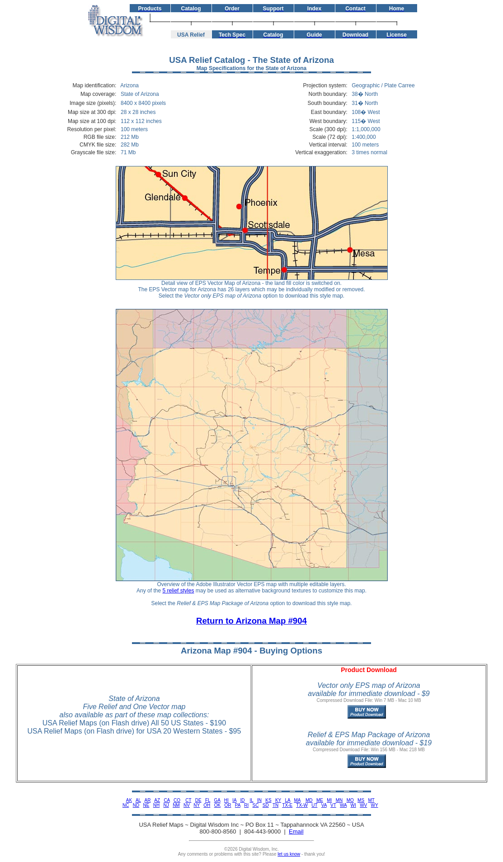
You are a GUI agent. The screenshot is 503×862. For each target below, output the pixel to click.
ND (136, 805)
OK (217, 805)
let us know (288, 854)
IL (252, 800)
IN (259, 800)
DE (198, 800)
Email (296, 831)
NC (125, 805)
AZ (157, 800)
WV (363, 805)
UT (314, 805)
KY (278, 800)
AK (129, 800)
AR (148, 800)
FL (207, 800)
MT (371, 800)
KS (268, 800)
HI (226, 800)
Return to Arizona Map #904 (251, 620)
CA (166, 800)
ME (319, 800)
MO (350, 800)
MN (339, 800)
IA (234, 800)
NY (196, 805)
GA (217, 800)
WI (353, 805)
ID (242, 800)
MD (309, 800)
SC (256, 805)
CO (177, 800)
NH (156, 805)
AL (138, 800)
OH (206, 805)
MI (329, 800)
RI (246, 805)
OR (227, 805)
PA (237, 805)
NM (176, 805)
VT (333, 805)
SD (266, 805)
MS (360, 800)
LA (287, 800)
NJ (166, 805)
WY (374, 805)
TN (275, 805)
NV (186, 805)
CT (188, 800)
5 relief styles (178, 590)
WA (343, 805)
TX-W (302, 805)
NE (146, 805)
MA (297, 800)
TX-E (287, 805)
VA (324, 805)
